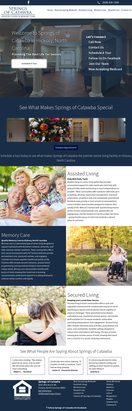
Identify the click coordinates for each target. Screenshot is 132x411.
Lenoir (109, 393)
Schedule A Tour (29, 63)
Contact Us (126, 10)
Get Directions (44, 390)
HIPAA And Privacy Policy (49, 393)
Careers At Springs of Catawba (87, 396)
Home (45, 10)
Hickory (109, 384)
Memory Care (98, 10)
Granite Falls (112, 401)
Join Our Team (99, 63)
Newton (110, 387)
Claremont (111, 404)
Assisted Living (83, 10)
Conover (110, 390)
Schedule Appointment (66, 147)
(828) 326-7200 (108, 2)
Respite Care (113, 10)
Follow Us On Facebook (105, 58)
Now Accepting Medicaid (62, 10)
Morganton (111, 396)
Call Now (95, 42)
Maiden (109, 399)
